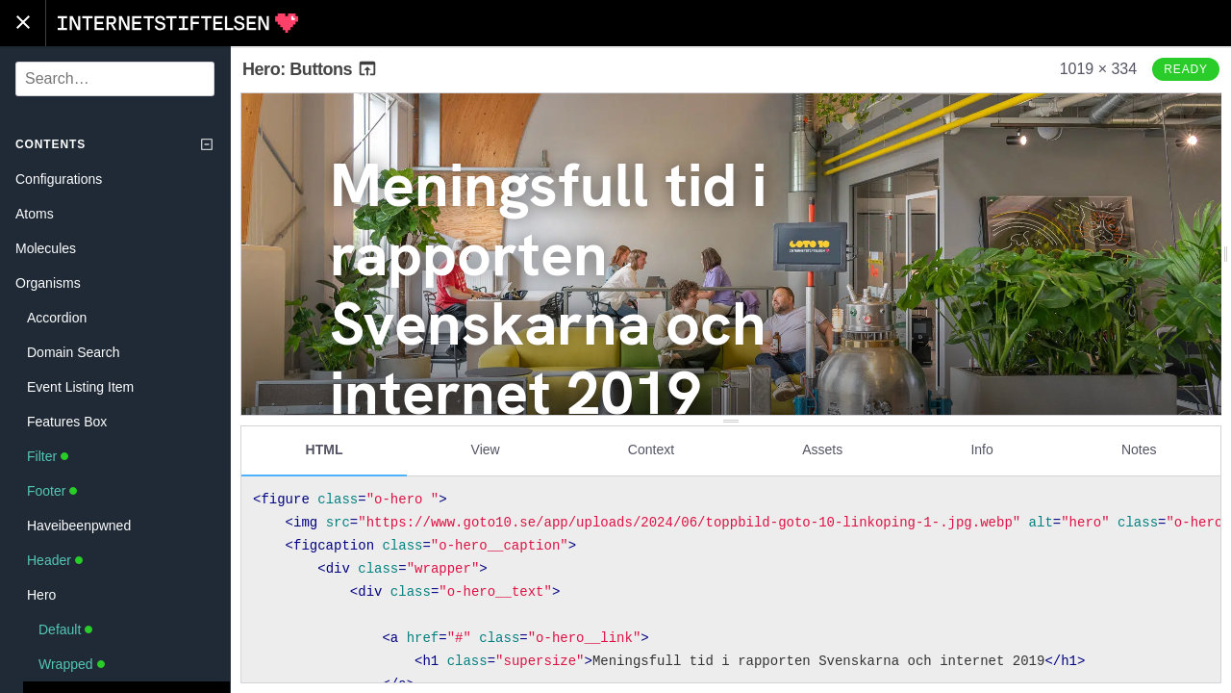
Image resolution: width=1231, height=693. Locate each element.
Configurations (58, 179)
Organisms (48, 283)
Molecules (45, 248)
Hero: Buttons (310, 69)
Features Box (67, 421)
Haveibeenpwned (79, 525)
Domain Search (73, 352)
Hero (41, 595)
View (485, 449)
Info (981, 449)
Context (651, 449)
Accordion (57, 317)
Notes (1139, 449)
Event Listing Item (80, 387)
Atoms (34, 213)
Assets (822, 449)
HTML (324, 449)
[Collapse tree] (206, 144)
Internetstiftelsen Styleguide (178, 23)
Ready (1186, 69)
